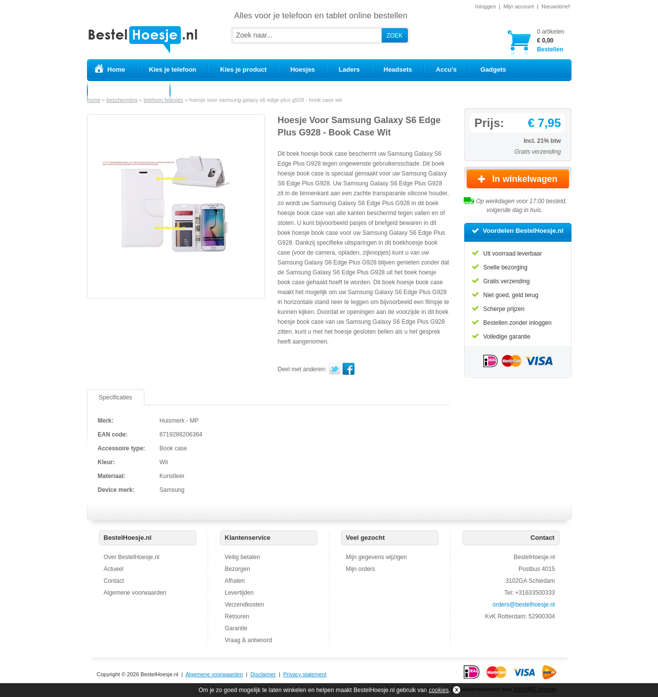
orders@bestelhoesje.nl (523, 604)
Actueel (114, 569)
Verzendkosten (244, 604)
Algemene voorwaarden (135, 592)
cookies (439, 690)
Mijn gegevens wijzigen (376, 557)
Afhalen (235, 580)
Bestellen (550, 40)
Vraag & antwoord (248, 640)
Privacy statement (304, 674)
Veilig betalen (242, 557)
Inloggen (485, 6)
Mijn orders (360, 569)
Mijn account (518, 6)
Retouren (237, 616)
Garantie (236, 628)
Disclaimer (263, 674)
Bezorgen (237, 569)
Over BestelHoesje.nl (132, 557)
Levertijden (239, 592)
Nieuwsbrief (555, 6)
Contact (114, 580)
